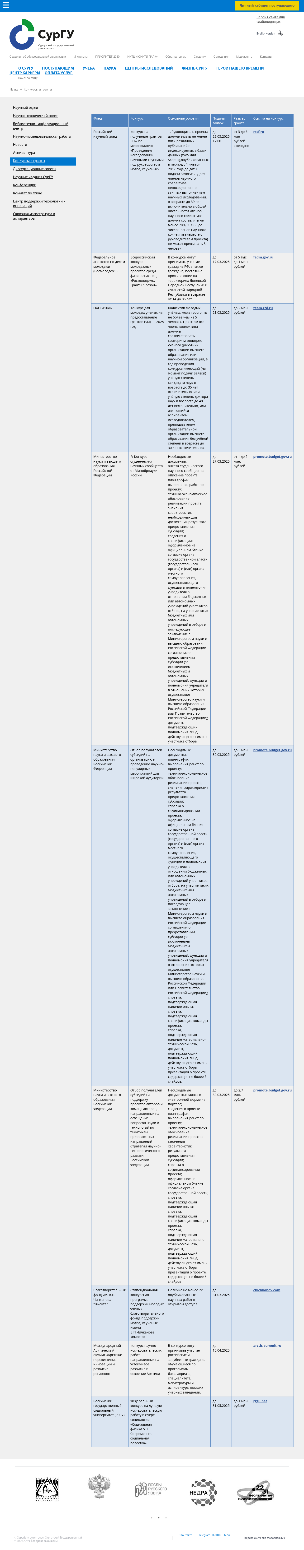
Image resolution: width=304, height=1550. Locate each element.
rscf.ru (258, 131)
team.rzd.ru (263, 308)
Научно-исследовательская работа (42, 137)
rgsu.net (260, 1401)
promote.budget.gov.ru (272, 456)
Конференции (24, 185)
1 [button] (151, 1517)
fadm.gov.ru (263, 257)
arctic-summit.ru (267, 1345)
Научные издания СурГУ (33, 177)
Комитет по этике (27, 193)
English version (265, 33)
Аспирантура (24, 153)
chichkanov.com (266, 1290)
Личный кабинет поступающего (267, 6)
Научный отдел (25, 108)
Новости (20, 145)
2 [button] (159, 1517)
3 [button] (166, 1517)
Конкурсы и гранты (38, 89)
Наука (14, 89)
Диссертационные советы (34, 169)
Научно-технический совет (35, 116)
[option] (55, 1492)
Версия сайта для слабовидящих (264, 1538)
